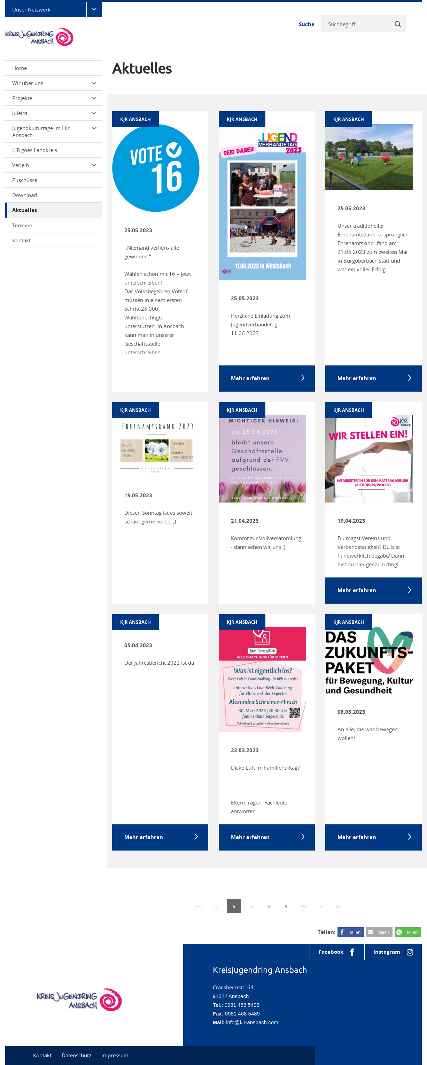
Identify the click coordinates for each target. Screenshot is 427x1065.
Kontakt (21, 240)
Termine (22, 225)
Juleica (54, 112)
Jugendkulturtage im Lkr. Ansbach (54, 131)
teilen (355, 932)
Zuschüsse (24, 179)
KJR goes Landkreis (34, 149)
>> (338, 906)
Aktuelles (24, 210)
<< (199, 906)
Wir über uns (54, 83)
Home (19, 68)
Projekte (54, 98)
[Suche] (397, 24)
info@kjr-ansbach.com (252, 1022)
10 (303, 906)
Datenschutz (76, 1055)
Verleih (54, 164)
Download (24, 194)
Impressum (115, 1055)
